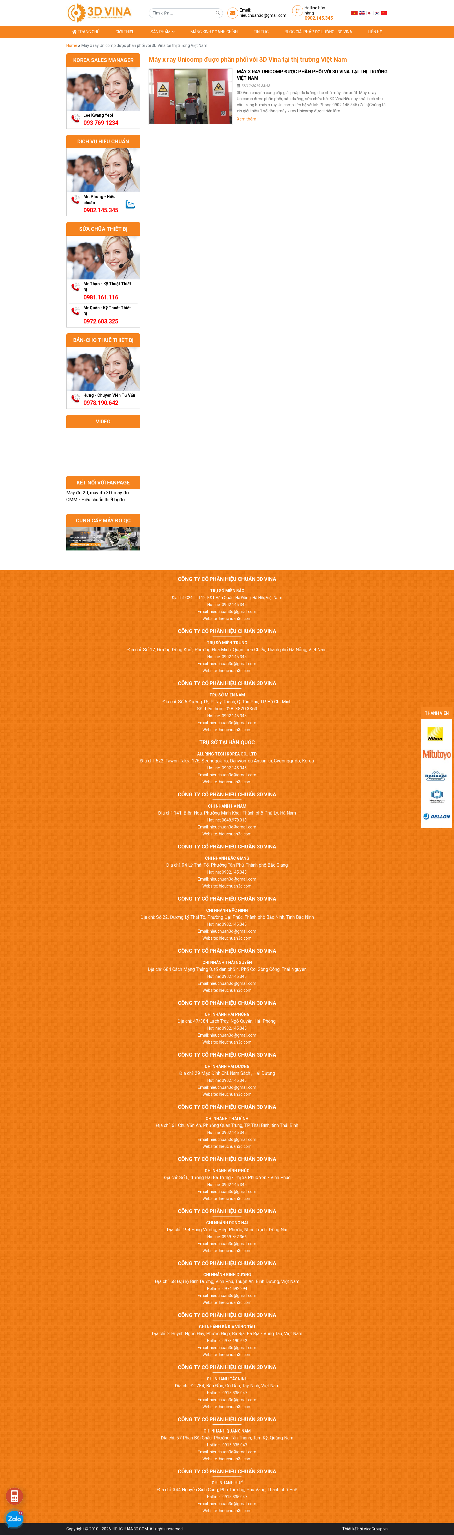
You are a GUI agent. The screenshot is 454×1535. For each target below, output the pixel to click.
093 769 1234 (100, 122)
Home (72, 45)
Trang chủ (86, 32)
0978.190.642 (100, 402)
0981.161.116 (100, 297)
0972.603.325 (100, 321)
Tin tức (261, 32)
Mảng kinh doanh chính (214, 32)
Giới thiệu (125, 32)
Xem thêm (246, 119)
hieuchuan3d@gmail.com (263, 15)
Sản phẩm (163, 32)
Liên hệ (375, 32)
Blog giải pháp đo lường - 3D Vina (318, 32)
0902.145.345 (319, 18)
